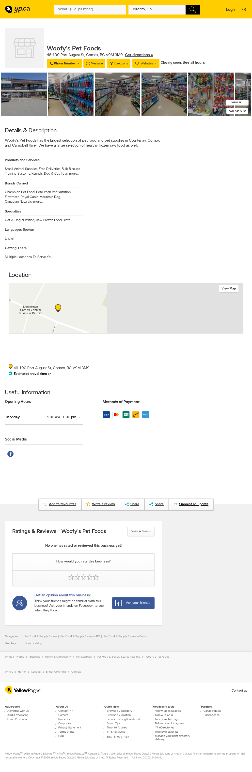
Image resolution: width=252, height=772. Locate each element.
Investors (64, 719)
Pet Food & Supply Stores (41, 636)
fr (244, 10)
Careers (63, 715)
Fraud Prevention (17, 719)
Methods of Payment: (121, 402)
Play (126, 736)
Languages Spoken (19, 230)
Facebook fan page (167, 719)
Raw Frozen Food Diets (53, 220)
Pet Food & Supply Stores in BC (80, 636)
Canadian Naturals (18, 202)
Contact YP (65, 711)
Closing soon (171, 63)
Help (61, 736)
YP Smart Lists (116, 731)
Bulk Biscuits (71, 169)
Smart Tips (113, 723)
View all (237, 102)
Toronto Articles (117, 727)
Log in (231, 10)
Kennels (37, 174)
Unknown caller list (166, 731)
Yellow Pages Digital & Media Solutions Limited (152, 754)
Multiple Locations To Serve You (28, 257)
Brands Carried (16, 183)
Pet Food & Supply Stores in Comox (126, 636)
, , (100, 55)
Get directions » (139, 55)
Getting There (16, 248)
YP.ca (60, 754)
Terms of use (66, 731)
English (10, 239)
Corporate (64, 723)
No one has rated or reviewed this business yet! (83, 546)
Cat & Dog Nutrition (20, 220)
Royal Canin (30, 197)
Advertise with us (18, 711)
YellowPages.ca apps (168, 711)
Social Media (16, 439)
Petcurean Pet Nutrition (53, 192)
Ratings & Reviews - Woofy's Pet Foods (59, 531)
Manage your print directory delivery (172, 738)
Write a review (141, 531)
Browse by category (119, 711)
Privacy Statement (69, 727)
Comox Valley (33, 643)
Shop (117, 736)
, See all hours (193, 63)
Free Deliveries (50, 169)
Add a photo (237, 111)
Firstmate (12, 197)
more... (74, 174)
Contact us (239, 690)
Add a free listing (17, 715)
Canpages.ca (212, 715)
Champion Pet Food (20, 192)
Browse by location (119, 715)
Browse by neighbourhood (123, 719)
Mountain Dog (50, 197)
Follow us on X (164, 715)
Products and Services (22, 160)
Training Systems (18, 174)
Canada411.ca (212, 711)
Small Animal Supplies (21, 169)
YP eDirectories (164, 727)
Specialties (13, 211)
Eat (109, 736)
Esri (162, 331)
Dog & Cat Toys (56, 174)
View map (228, 288)
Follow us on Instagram (169, 723)
